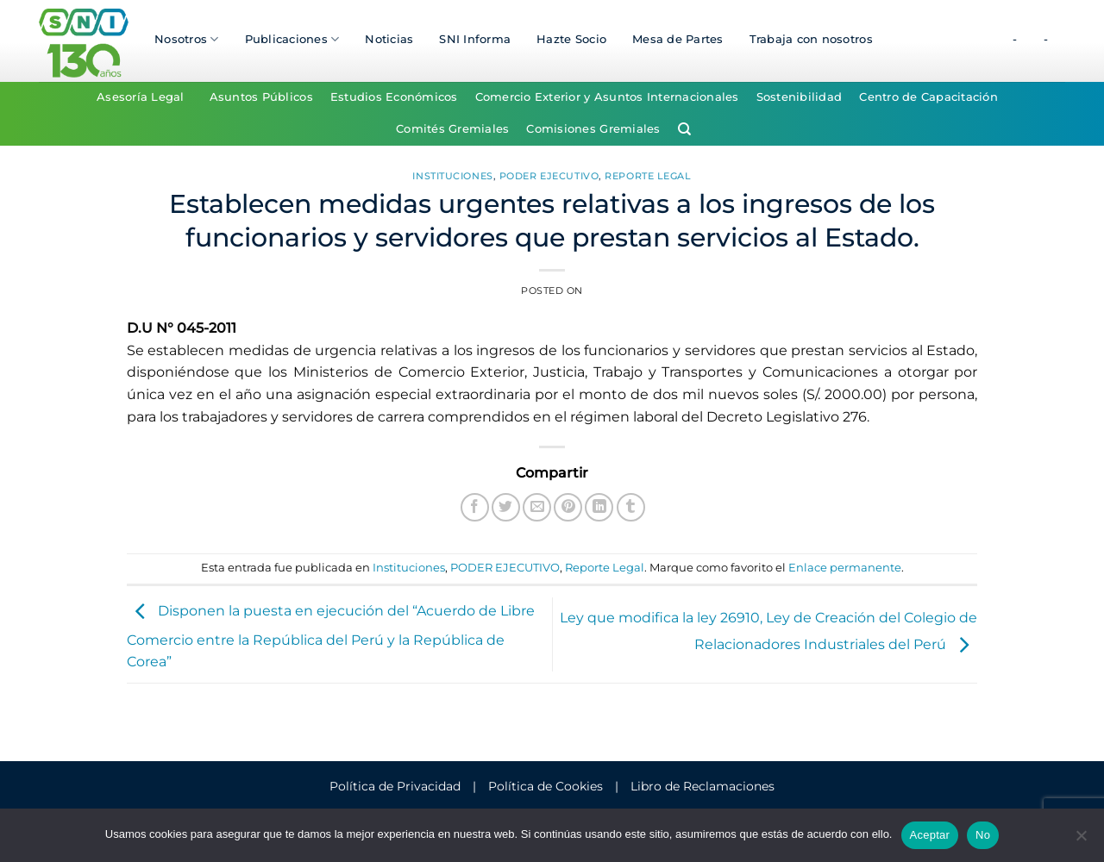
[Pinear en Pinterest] (568, 507)
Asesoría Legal (141, 97)
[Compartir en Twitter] (506, 507)
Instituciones (452, 176)
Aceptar (930, 834)
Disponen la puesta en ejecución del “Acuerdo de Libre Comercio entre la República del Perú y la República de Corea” (331, 637)
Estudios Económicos (394, 97)
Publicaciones (292, 39)
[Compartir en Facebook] (475, 507)
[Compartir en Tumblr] (631, 507)
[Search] (684, 129)
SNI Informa (475, 39)
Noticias (389, 39)
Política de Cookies (545, 786)
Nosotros (186, 39)
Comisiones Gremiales (593, 128)
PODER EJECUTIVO (549, 176)
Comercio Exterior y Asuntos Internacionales (607, 97)
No (982, 834)
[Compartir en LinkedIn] (599, 507)
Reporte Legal (648, 176)
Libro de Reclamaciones (702, 786)
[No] (1080, 840)
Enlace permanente (844, 567)
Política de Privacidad (395, 786)
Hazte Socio (571, 39)
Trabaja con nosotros (811, 39)
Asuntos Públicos (261, 97)
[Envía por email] (537, 507)
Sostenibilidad (799, 97)
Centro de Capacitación (928, 97)
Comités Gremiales (452, 128)
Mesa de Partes (678, 39)
